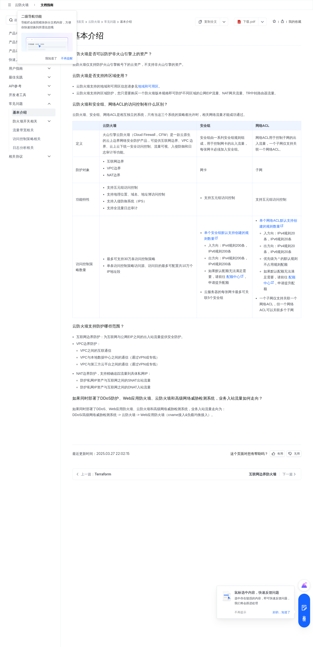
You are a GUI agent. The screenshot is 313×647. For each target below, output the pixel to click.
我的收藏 (295, 21)
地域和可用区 (148, 86)
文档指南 (47, 5)
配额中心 (235, 277)
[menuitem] (31, 112)
